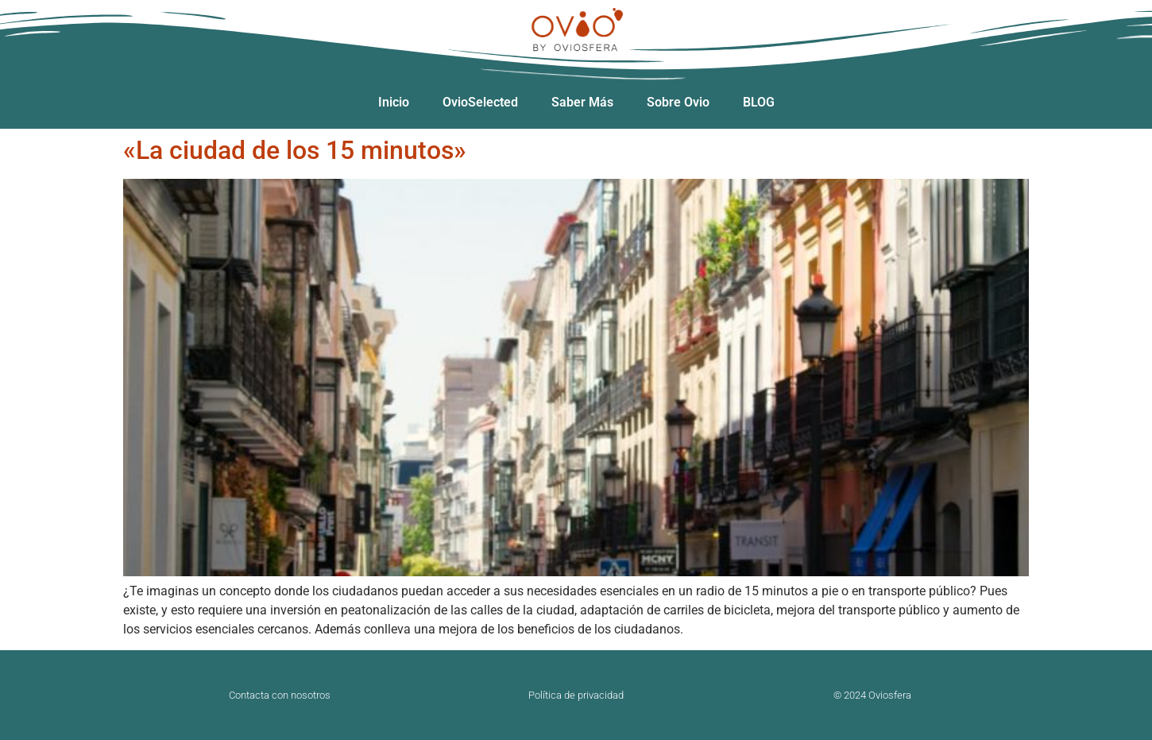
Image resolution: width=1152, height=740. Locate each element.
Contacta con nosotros (280, 695)
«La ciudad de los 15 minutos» (294, 150)
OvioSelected (480, 102)
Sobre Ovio (678, 102)
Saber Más (582, 102)
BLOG (759, 102)
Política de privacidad (576, 695)
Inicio (393, 102)
